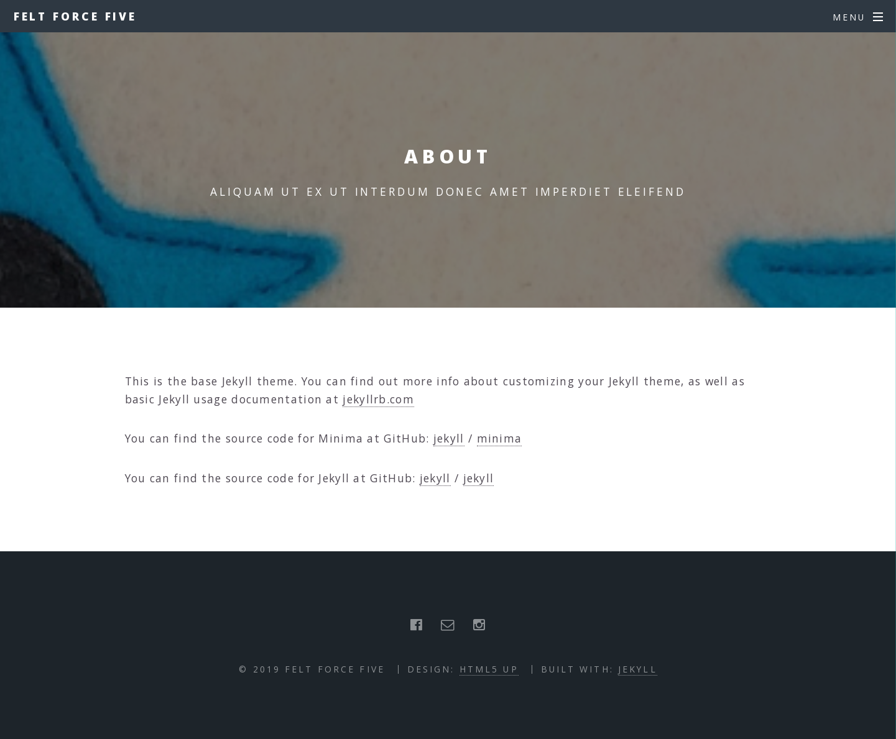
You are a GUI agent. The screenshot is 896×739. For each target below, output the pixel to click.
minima (499, 438)
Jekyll (637, 669)
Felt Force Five (75, 16)
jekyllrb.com (378, 399)
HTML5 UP (489, 669)
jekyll (448, 438)
